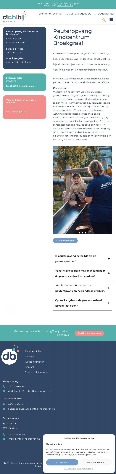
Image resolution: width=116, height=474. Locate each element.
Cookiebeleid (70, 469)
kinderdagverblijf (84, 69)
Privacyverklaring (85, 469)
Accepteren (62, 462)
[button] (104, 20)
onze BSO (102, 69)
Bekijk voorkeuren (96, 462)
